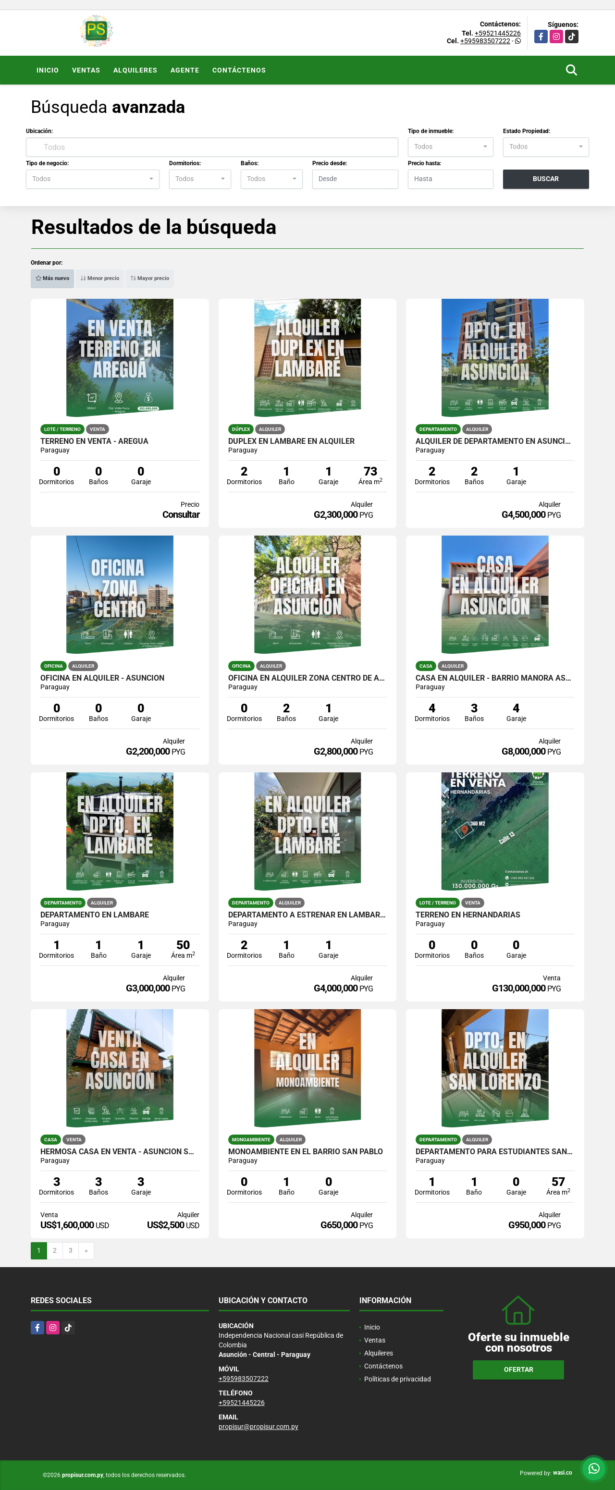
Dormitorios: (185, 163)
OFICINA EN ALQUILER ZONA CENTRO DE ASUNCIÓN (307, 678)
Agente (185, 70)
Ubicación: (39, 131)
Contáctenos (239, 70)
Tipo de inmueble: (431, 131)
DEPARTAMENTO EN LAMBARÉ (94, 915)
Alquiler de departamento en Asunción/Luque (495, 441)
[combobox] (451, 147)
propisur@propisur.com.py (258, 1426)
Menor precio (99, 278)
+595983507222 (485, 41)
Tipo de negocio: (47, 163)
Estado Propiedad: (526, 131)
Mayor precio (149, 278)
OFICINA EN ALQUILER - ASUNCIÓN (102, 678)
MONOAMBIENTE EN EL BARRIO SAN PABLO (305, 1152)
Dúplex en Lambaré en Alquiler (291, 441)
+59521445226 (498, 33)
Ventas (86, 70)
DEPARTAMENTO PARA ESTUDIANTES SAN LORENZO (495, 1152)
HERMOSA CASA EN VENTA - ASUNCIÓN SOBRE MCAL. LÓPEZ (119, 1152)
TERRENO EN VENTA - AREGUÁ (94, 441)
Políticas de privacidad (397, 1379)
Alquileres (135, 70)
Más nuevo (52, 278)
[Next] (86, 1250)
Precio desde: (329, 163)
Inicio (48, 70)
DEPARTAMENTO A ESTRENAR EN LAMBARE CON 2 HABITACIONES (307, 915)
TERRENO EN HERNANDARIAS (468, 915)
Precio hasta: (424, 163)
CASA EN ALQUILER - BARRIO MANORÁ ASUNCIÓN (495, 678)
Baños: (249, 163)
